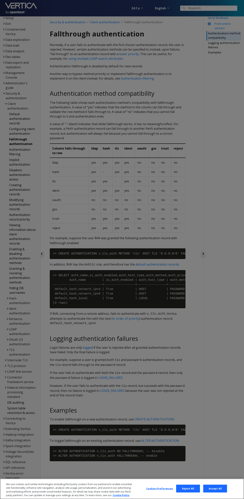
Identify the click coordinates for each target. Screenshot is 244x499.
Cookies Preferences (159, 491)
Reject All (188, 491)
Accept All (215, 491)
